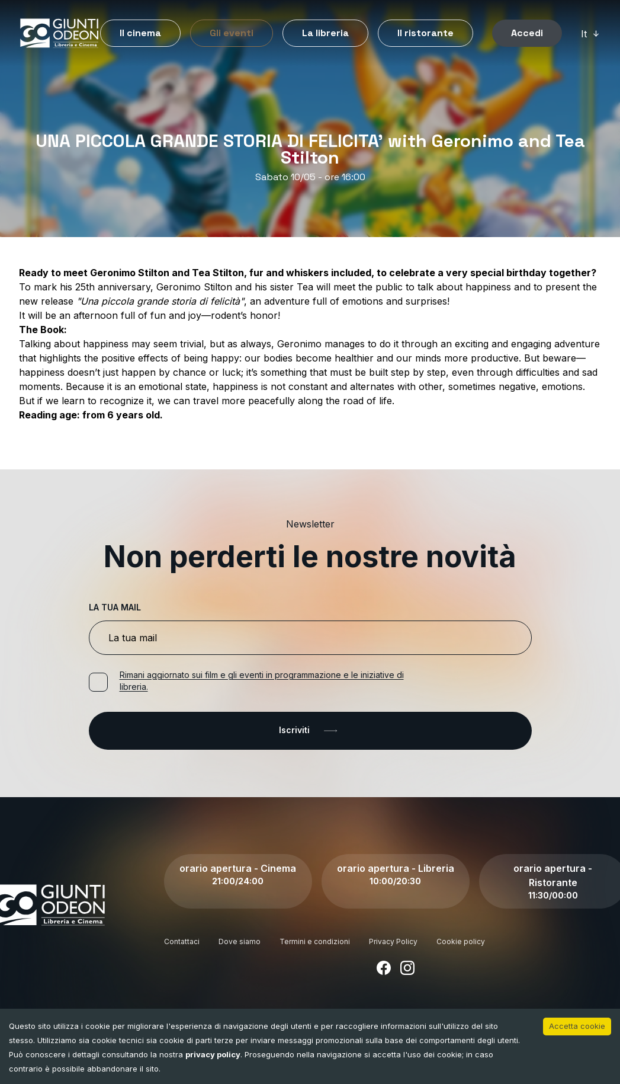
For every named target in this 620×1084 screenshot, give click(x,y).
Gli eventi (231, 33)
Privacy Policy (393, 941)
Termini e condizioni (315, 941)
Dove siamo (240, 941)
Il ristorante (425, 33)
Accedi (527, 33)
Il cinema (140, 33)
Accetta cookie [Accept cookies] (577, 1026)
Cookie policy (460, 941)
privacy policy (212, 1054)
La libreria (325, 33)
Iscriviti (310, 731)
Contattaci (182, 941)
